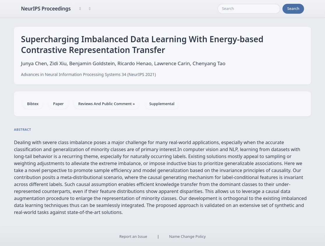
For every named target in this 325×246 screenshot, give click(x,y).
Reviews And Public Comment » (106, 103)
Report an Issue (133, 236)
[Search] (249, 9)
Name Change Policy (187, 236)
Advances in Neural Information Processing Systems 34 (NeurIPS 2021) (88, 74)
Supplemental (161, 103)
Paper (58, 103)
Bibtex (32, 103)
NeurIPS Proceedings (46, 8)
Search (293, 8)
